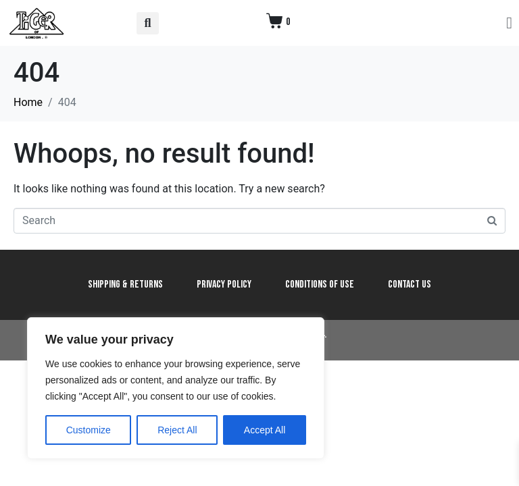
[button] (148, 23)
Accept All (264, 430)
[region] (175, 388)
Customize (88, 430)
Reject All (177, 430)
